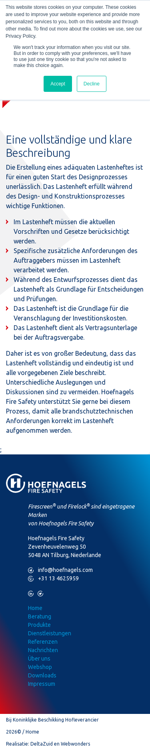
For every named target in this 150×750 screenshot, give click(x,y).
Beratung (39, 616)
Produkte (39, 625)
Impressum (41, 684)
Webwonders (75, 743)
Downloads (42, 675)
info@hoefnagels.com (60, 570)
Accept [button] (57, 84)
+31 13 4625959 (53, 578)
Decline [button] (92, 84)
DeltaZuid (41, 743)
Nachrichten (43, 650)
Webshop (40, 667)
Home (35, 608)
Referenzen (43, 642)
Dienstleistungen (49, 633)
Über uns (39, 658)
